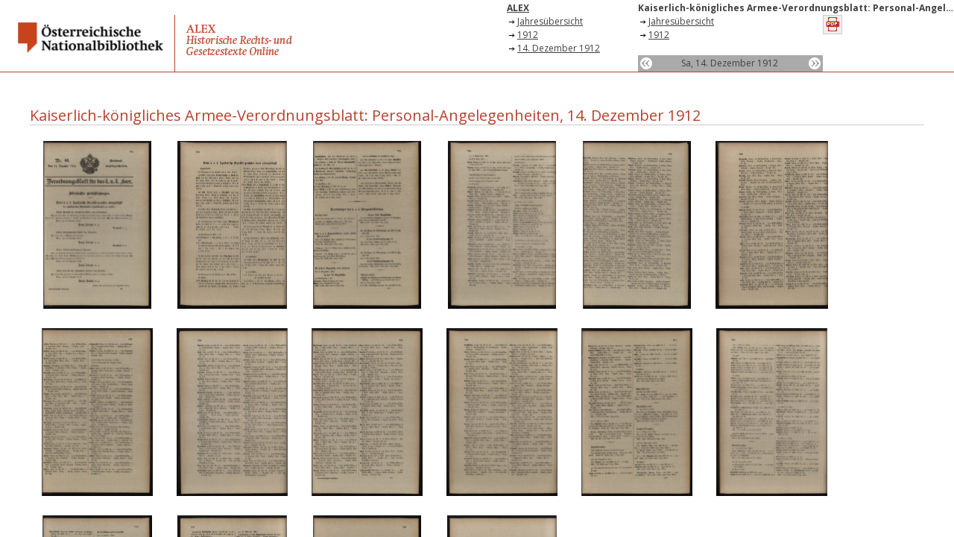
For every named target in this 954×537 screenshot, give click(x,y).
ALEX (518, 7)
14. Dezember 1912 (558, 48)
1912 (527, 34)
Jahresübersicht (550, 21)
